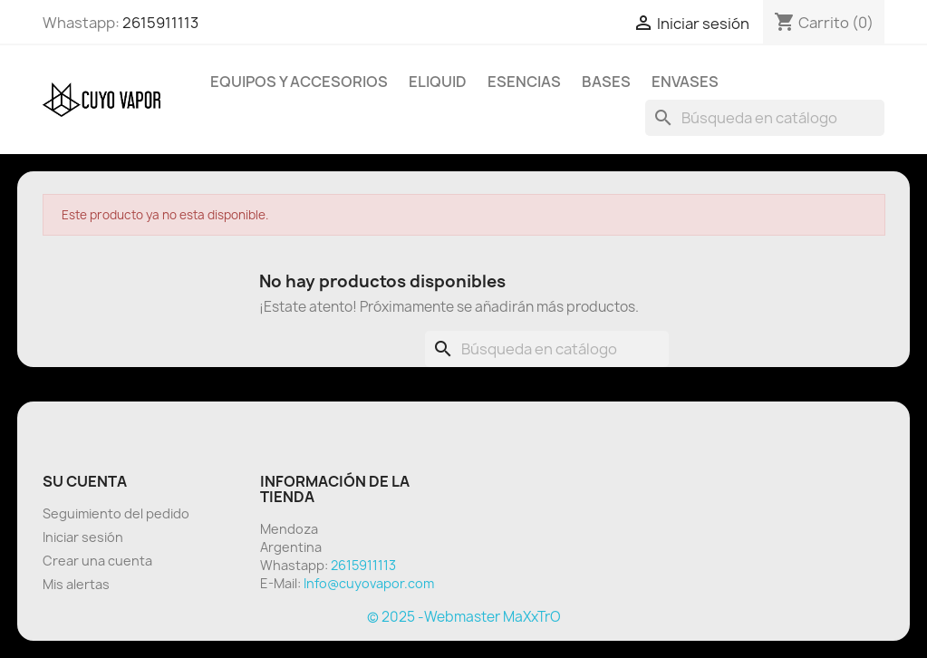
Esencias (524, 82)
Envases (685, 82)
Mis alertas (76, 584)
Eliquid (438, 82)
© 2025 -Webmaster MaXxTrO (464, 616)
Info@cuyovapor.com (369, 583)
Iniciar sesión (83, 537)
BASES (606, 82)
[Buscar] (764, 118)
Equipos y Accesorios (299, 82)
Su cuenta (85, 481)
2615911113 (160, 23)
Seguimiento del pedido (116, 513)
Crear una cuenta (97, 560)
